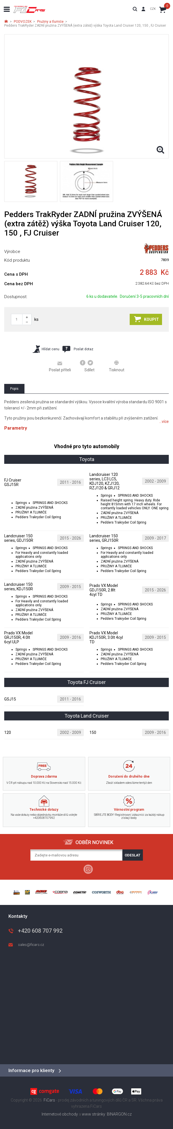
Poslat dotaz (77, 349)
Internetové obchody (60, 1114)
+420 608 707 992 (40, 930)
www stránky (93, 1114)
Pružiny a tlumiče (50, 22)
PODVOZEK (23, 22)
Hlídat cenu (46, 349)
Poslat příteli (60, 366)
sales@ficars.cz (31, 945)
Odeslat (132, 855)
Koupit (146, 319)
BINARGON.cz (119, 1114)
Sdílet (87, 366)
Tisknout (116, 366)
